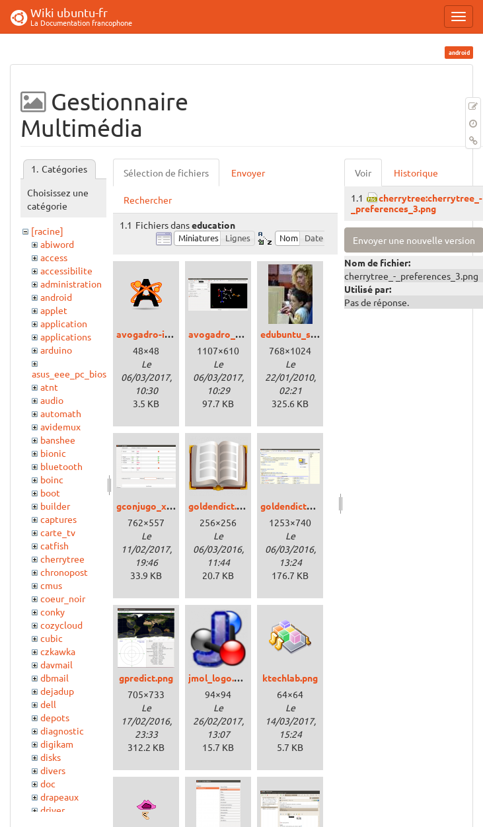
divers (52, 770)
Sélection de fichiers (166, 172)
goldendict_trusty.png (307, 506)
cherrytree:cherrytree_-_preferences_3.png (416, 203)
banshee (57, 440)
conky (52, 611)
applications (65, 336)
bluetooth (61, 466)
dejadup (57, 691)
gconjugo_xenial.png (160, 506)
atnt (49, 387)
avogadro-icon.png (157, 334)
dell (48, 704)
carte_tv (57, 532)
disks (50, 757)
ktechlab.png (290, 678)
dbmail (54, 678)
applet (53, 310)
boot (50, 492)
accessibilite (66, 270)
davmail (56, 664)
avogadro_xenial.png (233, 334)
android (56, 297)
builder (55, 506)
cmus (51, 585)
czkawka (57, 651)
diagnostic (62, 730)
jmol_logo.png (219, 678)
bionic (53, 453)
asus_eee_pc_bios (69, 373)
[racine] (47, 231)
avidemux (60, 426)
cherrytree (62, 559)
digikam (56, 744)
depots (54, 717)
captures (58, 519)
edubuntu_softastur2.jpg (314, 334)
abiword (57, 244)
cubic (51, 638)
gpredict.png (146, 678)
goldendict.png (220, 506)
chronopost (64, 572)
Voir (363, 172)
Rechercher (148, 200)
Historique (416, 172)
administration (71, 284)
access (53, 257)
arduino (56, 350)
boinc (51, 479)
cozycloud (61, 625)
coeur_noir (62, 598)
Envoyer (248, 172)
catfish (54, 545)
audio (51, 400)
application (63, 323)
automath (60, 413)
